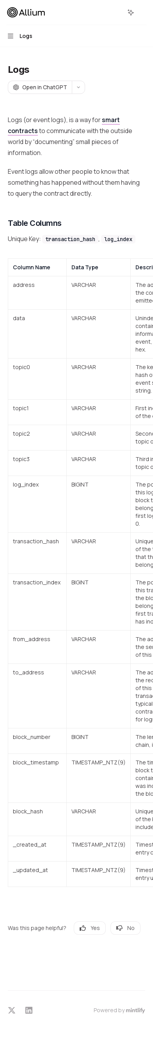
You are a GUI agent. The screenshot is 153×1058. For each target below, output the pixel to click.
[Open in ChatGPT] (40, 87)
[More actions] (143, 12)
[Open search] (116, 12)
